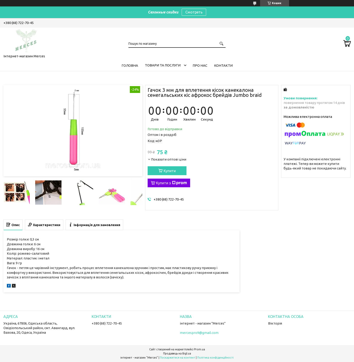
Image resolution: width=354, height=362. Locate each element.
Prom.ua (199, 349)
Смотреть (193, 12)
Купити (170, 171)
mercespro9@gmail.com (199, 333)
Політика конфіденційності (215, 357)
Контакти (223, 65)
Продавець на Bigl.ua (177, 353)
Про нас (200, 65)
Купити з (171, 183)
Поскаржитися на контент (177, 357)
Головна (130, 65)
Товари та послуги (163, 65)
